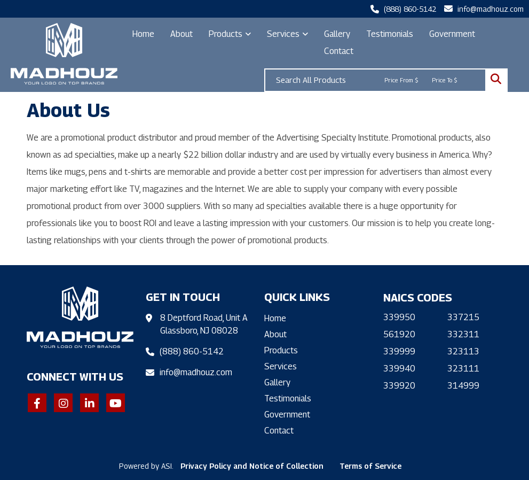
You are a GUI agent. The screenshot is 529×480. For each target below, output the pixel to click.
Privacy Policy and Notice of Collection (251, 465)
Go (496, 80)
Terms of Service (370, 465)
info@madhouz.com (490, 8)
